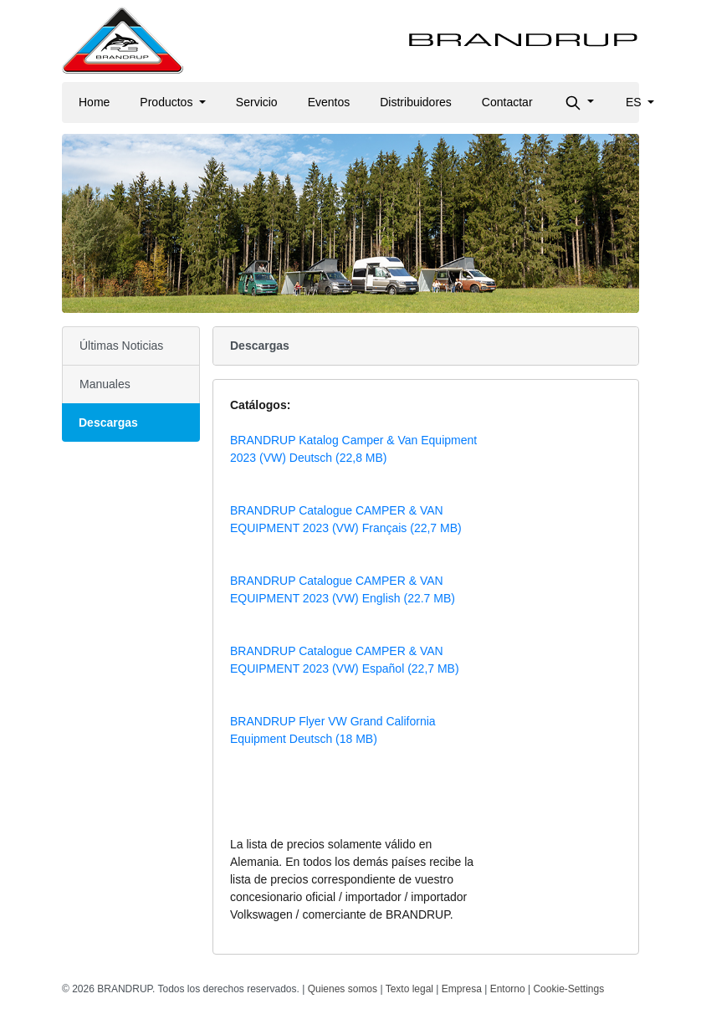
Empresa (462, 989)
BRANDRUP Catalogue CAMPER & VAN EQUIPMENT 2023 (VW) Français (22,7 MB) (346, 519)
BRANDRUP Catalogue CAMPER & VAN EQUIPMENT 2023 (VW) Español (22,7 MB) (344, 659)
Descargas (108, 422)
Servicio (257, 102)
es (635, 102)
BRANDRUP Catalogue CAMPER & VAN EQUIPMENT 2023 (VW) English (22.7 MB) (342, 589)
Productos (168, 102)
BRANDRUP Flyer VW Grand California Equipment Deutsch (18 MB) (333, 729)
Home (94, 102)
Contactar (507, 102)
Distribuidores (416, 102)
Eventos (329, 102)
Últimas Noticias (121, 345)
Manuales (104, 384)
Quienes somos (342, 989)
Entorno (507, 989)
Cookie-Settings (568, 989)
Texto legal (409, 989)
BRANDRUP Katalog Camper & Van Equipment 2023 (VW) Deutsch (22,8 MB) (353, 448)
